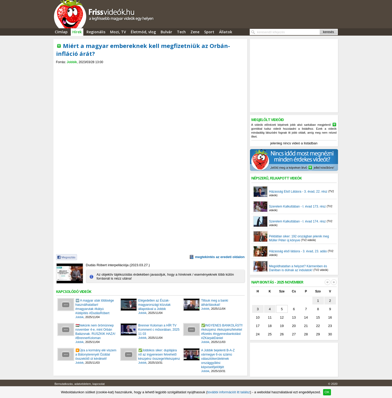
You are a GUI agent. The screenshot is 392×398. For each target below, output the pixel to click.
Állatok (225, 31)
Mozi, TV (118, 31)
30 (330, 334)
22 (318, 326)
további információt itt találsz (228, 392)
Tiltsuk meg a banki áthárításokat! (214, 303)
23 (330, 326)
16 (330, 317)
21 (306, 326)
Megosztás (68, 257)
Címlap (61, 31)
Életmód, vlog (143, 31)
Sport (209, 31)
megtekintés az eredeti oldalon (219, 257)
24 (257, 334)
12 (282, 317)
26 (282, 334)
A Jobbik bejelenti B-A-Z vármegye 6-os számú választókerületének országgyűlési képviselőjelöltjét (218, 358)
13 (294, 317)
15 (318, 317)
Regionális (95, 31)
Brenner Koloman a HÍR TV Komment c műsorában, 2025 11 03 (158, 330)
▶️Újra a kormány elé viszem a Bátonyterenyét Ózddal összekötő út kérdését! (95, 354)
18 (269, 326)
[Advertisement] (150, 68)
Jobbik (72, 62)
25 (269, 334)
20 (294, 326)
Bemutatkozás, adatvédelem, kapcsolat (80, 383)
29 (318, 334)
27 (294, 334)
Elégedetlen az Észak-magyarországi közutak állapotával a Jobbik (154, 305)
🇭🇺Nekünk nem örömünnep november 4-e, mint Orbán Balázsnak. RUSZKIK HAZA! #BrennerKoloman (95, 332)
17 (257, 326)
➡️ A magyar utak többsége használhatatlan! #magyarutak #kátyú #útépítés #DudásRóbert (94, 307)
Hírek (77, 31)
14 (306, 317)
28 (306, 334)
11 (269, 317)
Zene (194, 31)
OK (327, 392)
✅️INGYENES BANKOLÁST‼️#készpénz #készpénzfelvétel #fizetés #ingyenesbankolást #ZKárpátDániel (222, 332)
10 (257, 317)
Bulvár (166, 31)
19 (282, 326)
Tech (181, 31)
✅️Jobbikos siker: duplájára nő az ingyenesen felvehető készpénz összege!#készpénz (159, 354)
